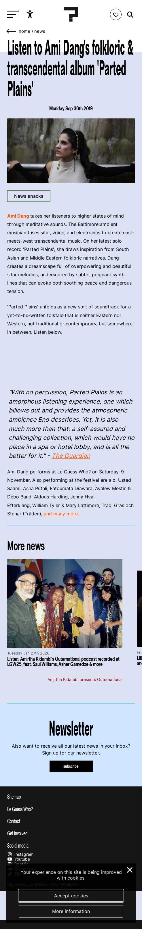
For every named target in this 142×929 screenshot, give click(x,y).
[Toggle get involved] (71, 833)
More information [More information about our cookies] (71, 911)
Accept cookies (71, 896)
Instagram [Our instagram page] (20, 854)
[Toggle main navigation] (11, 14)
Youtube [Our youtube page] (18, 859)
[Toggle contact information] (71, 821)
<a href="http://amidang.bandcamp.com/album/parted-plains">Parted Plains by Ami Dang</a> (71, 360)
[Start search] (129, 15)
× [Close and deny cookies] (130, 869)
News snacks (28, 196)
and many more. (61, 514)
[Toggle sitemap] (71, 796)
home (24, 31)
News (39, 31)
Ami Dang (18, 216)
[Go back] (11, 31)
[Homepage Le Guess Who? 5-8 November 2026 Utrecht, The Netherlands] (71, 14)
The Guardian (71, 455)
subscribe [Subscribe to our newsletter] (71, 766)
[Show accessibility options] (30, 14)
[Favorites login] (116, 14)
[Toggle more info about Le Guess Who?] (71, 809)
